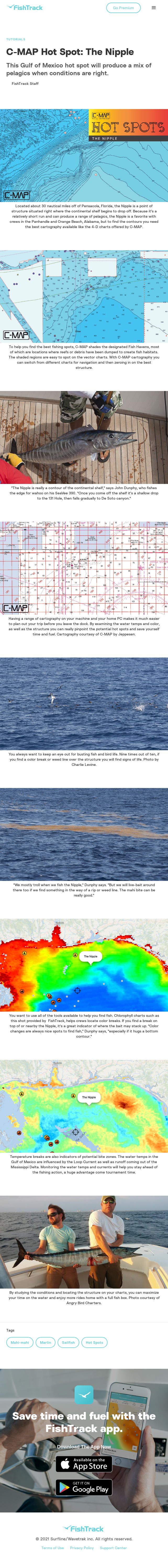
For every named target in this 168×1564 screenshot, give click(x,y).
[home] (24, 7)
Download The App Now (84, 1446)
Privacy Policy (82, 1548)
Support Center (113, 1548)
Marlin (45, 1342)
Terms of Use (52, 1548)
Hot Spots (94, 1342)
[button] (154, 8)
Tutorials (15, 39)
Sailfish (68, 1342)
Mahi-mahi (20, 1342)
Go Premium (123, 7)
